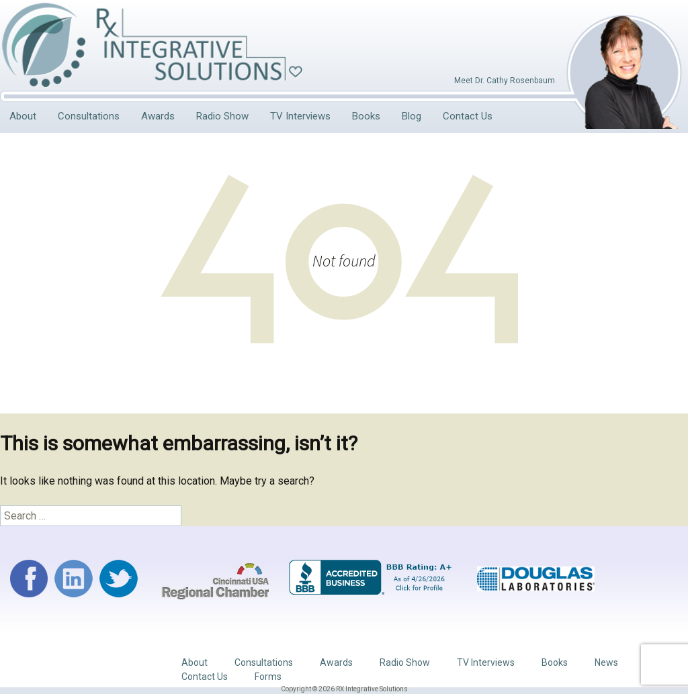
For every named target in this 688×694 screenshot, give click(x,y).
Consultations (89, 116)
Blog (411, 116)
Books (366, 116)
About (22, 116)
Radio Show (222, 116)
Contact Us (467, 116)
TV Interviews (300, 116)
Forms (268, 676)
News (606, 662)
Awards (158, 116)
